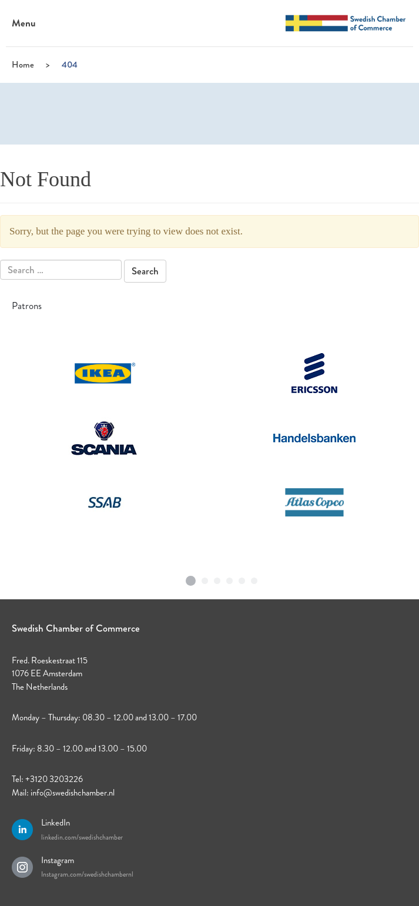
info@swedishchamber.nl (73, 792)
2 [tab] (205, 578)
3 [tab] (217, 578)
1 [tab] (190, 576)
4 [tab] (229, 578)
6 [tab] (254, 578)
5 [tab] (242, 578)
